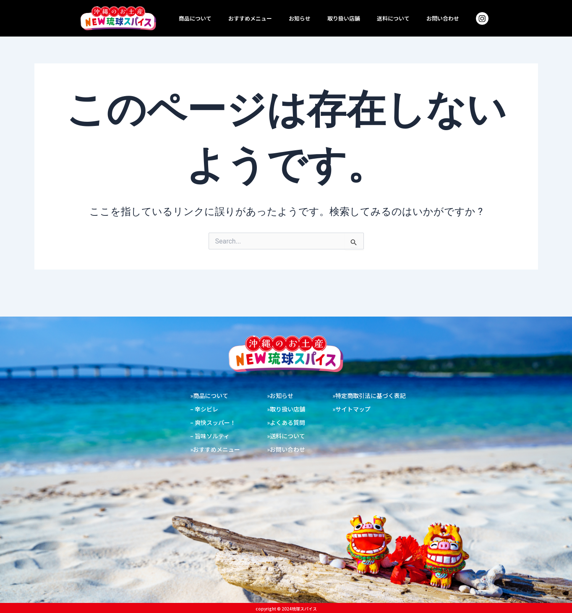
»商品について (209, 395)
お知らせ (300, 18)
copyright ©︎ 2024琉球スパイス (286, 608)
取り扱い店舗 (343, 18)
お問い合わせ (442, 18)
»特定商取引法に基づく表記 (369, 395)
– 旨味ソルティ (210, 436)
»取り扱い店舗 (286, 409)
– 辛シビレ (204, 409)
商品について (195, 18)
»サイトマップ (351, 409)
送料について (393, 18)
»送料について (286, 436)
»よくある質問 (286, 422)
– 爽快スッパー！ (213, 422)
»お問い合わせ (286, 449)
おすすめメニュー (250, 18)
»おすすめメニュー (215, 449)
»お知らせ (280, 395)
